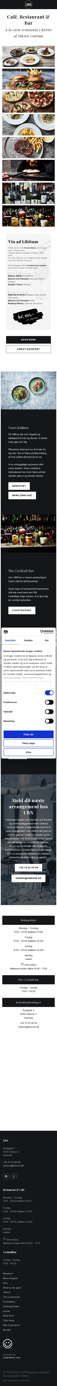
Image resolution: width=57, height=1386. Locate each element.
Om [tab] (47, 640)
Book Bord (32, 1372)
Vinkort (24, 1375)
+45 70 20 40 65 (28, 1023)
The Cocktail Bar (11, 1375)
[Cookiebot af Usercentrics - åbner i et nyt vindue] (41, 632)
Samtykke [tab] (10, 640)
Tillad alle (28, 734)
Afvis (28, 752)
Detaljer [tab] (28, 640)
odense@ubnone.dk (28, 1026)
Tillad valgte (28, 743)
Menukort (44, 1372)
